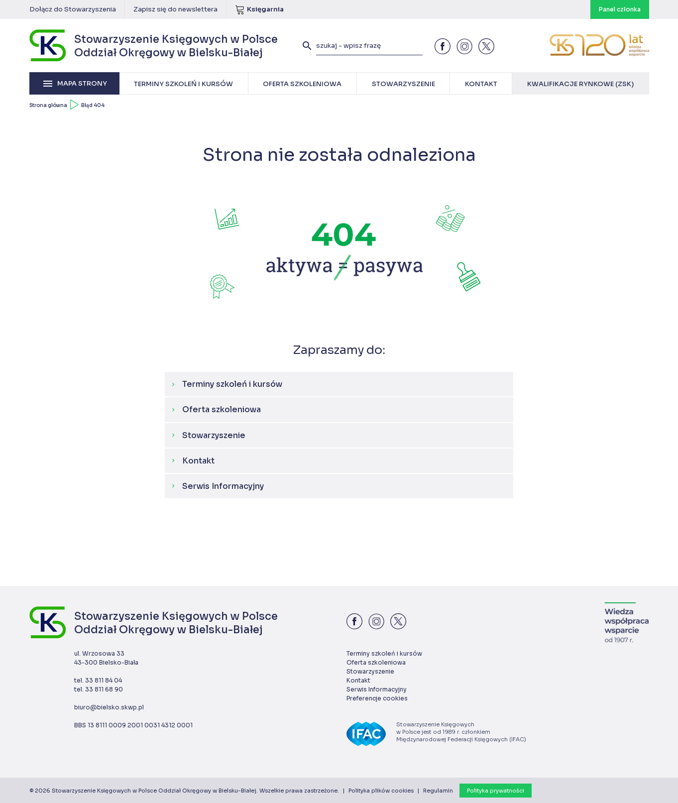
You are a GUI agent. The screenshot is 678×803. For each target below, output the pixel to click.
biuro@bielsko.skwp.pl (109, 707)
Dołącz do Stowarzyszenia (72, 9)
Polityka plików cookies (381, 790)
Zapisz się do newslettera (175, 9)
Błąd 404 (93, 105)
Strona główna (48, 105)
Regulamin (438, 790)
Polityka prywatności (495, 790)
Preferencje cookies (377, 698)
